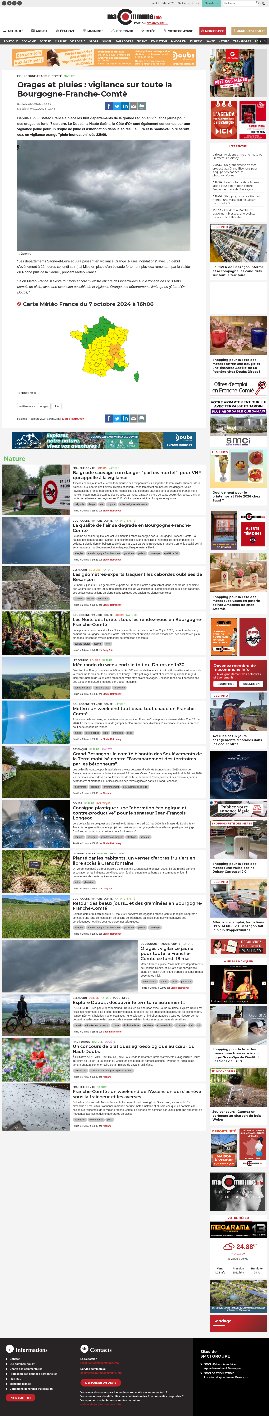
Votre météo (238, 1218)
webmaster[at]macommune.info (100, 1404)
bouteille (79, 837)
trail (191, 1025)
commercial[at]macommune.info (101, 1372)
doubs (116, 1025)
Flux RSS (15, 1378)
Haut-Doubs (81, 1041)
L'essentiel (238, 146)
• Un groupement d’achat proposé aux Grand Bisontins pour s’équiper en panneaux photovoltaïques (234, 170)
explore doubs (164, 1025)
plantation (89, 882)
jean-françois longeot (111, 837)
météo (78, 733)
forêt (108, 643)
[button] (257, 3)
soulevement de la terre (135, 787)
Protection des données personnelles (33, 1373)
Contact (15, 1358)
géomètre (103, 598)
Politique (103, 803)
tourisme (180, 1025)
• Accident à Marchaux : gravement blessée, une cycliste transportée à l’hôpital (234, 213)
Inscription (225, 683)
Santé (131, 520)
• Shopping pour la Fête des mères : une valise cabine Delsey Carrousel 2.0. (236, 200)
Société (106, 749)
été (101, 504)
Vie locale (116, 853)
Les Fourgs (80, 660)
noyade (111, 504)
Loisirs (102, 468)
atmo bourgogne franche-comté (104, 553)
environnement (111, 787)
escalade (148, 1025)
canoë (78, 1025)
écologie (95, 787)
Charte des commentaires (26, 1368)
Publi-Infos (121, 997)
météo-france (27, 406)
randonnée (119, 687)
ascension (80, 1119)
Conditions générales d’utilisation (31, 1388)
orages (44, 406)
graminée (129, 553)
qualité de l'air (171, 553)
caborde (79, 598)
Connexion (251, 683)
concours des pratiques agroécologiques (111, 1070)
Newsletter (21, 1397)
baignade (79, 504)
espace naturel (82, 643)
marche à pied (102, 687)
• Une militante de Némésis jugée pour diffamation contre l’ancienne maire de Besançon (235, 186)
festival (97, 643)
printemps (155, 553)
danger (92, 504)
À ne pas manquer (238, 961)
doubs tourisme (82, 687)
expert (90, 598)
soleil (129, 733)
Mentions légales (20, 1383)
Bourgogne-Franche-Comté (39, 76)
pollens (141, 553)
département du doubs (96, 1025)
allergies (79, 553)
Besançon (80, 569)
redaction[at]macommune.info (99, 1362)
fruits (77, 882)
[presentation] (212, 983)
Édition (140, 23)
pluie (56, 406)
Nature (69, 76)
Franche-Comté (84, 468)
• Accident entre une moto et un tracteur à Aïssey (237, 156)
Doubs (77, 803)
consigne (92, 837)
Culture (95, 569)
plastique (131, 837)
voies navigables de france (133, 504)
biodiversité (80, 787)
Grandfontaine (84, 853)
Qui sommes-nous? (22, 1363)
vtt (198, 1025)
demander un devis (100, 1382)
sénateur (145, 837)
